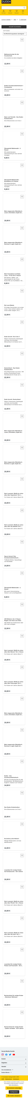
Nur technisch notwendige (14, 1088)
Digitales (4, 1062)
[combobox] (12, 7)
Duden (3, 1059)
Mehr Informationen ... (14, 1085)
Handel (3, 1066)
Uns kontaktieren (7, 1069)
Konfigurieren (14, 1091)
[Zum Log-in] (3, 12)
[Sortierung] (15, 33)
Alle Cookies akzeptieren (14, 1095)
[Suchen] (24, 7)
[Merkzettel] (10, 12)
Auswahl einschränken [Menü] (14, 26)
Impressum (16, 1079)
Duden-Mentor (6, 1072)
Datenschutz (8, 1079)
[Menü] (23, 12)
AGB (2, 1079)
